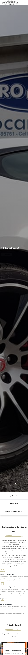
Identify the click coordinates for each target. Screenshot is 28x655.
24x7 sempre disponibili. (7, 587)
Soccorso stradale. (6, 604)
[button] (16, 489)
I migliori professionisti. (7, 574)
